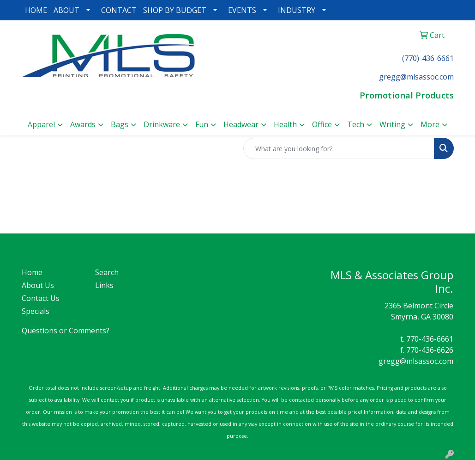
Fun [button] (201, 124)
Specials (35, 311)
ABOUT (66, 10)
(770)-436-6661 (428, 58)
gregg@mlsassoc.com (416, 361)
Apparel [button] (41, 124)
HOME (36, 10)
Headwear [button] (241, 124)
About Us (38, 285)
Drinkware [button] (162, 124)
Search (107, 272)
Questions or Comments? (65, 330)
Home (32, 272)
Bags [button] (119, 124)
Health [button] (285, 124)
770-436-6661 (429, 339)
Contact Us (41, 298)
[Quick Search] (338, 148)
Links (104, 285)
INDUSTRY (296, 10)
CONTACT (119, 10)
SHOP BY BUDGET (174, 10)
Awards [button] (83, 124)
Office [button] (322, 124)
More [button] (430, 124)
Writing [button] (392, 124)
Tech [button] (355, 124)
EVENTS (242, 10)
